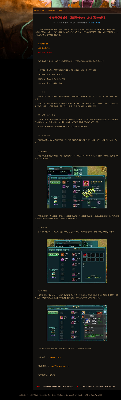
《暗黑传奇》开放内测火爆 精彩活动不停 (57, 387)
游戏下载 (92, 23)
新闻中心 (60, 10)
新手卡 (98, 23)
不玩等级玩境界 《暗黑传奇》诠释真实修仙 (98, 387)
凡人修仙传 (51, 10)
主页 (43, 10)
